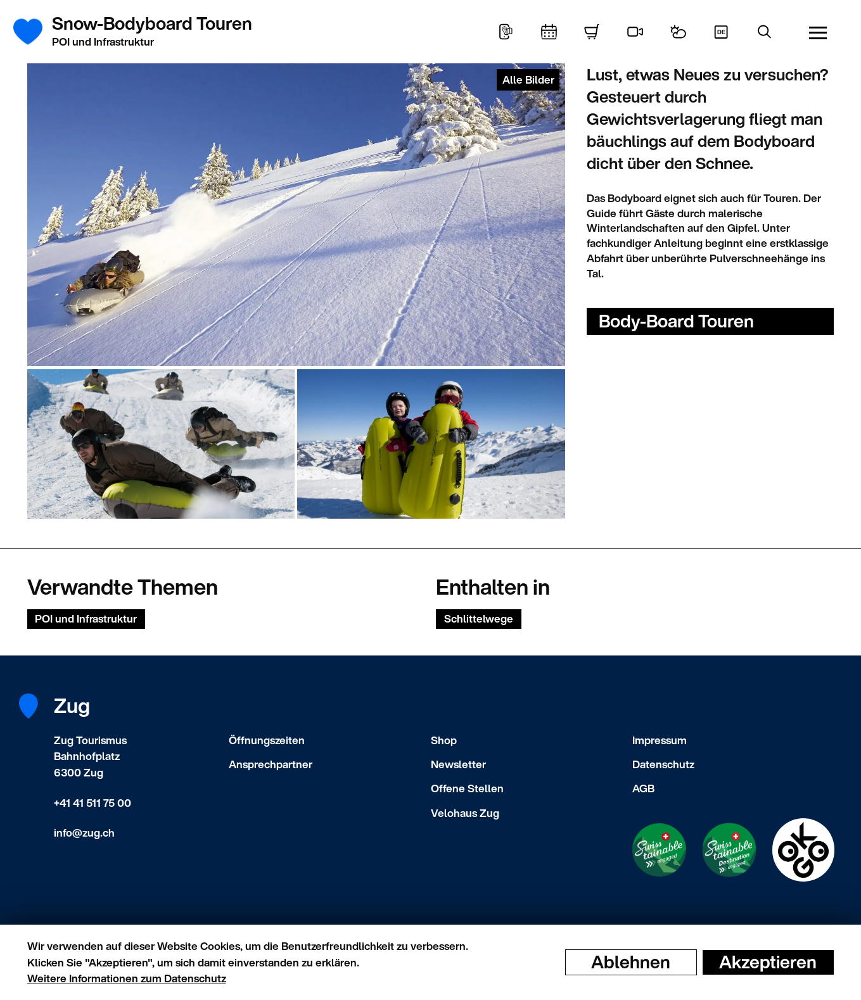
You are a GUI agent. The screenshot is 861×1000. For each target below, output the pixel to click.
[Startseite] (35, 31)
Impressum (659, 740)
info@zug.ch (84, 832)
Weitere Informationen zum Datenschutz (126, 978)
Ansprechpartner (270, 764)
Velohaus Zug (465, 813)
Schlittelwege (478, 618)
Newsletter (458, 764)
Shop (444, 740)
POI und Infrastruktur (86, 618)
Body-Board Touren (676, 321)
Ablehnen (630, 962)
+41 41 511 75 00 (92, 803)
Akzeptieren (768, 962)
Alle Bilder (528, 79)
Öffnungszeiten (267, 740)
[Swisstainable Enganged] (659, 850)
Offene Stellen (467, 788)
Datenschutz (663, 764)
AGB (643, 788)
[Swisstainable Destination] (729, 850)
